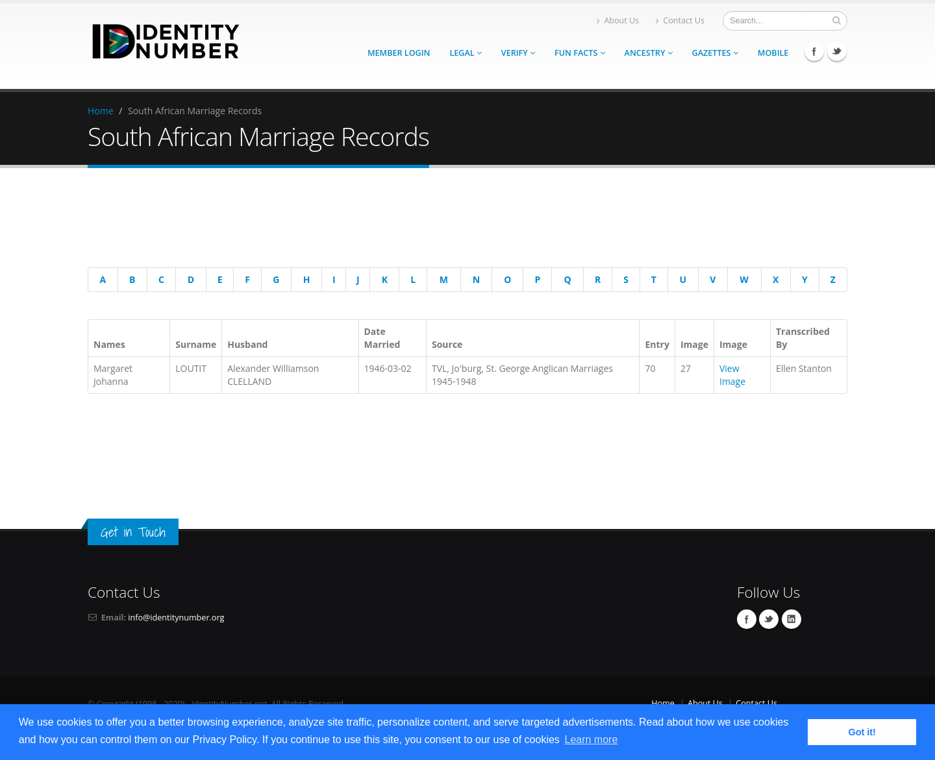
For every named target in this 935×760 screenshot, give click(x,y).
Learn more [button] (590, 739)
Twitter (837, 51)
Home (101, 110)
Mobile (773, 52)
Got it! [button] (862, 732)
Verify (518, 52)
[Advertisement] (457, 220)
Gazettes (715, 52)
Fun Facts (580, 52)
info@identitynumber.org (176, 617)
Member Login (399, 52)
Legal (465, 52)
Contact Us (680, 20)
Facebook (814, 51)
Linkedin (791, 619)
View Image (732, 374)
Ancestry (649, 52)
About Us (618, 20)
